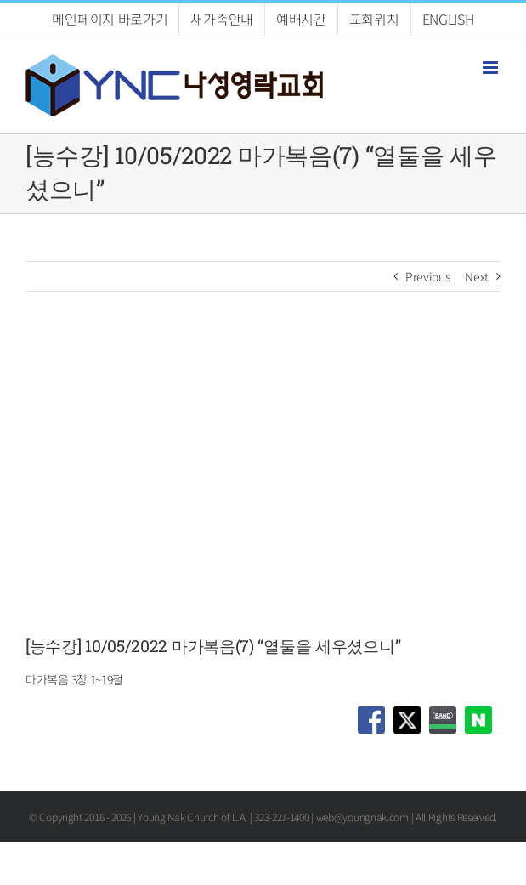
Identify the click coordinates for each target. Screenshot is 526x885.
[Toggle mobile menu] (492, 68)
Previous (427, 276)
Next (477, 276)
